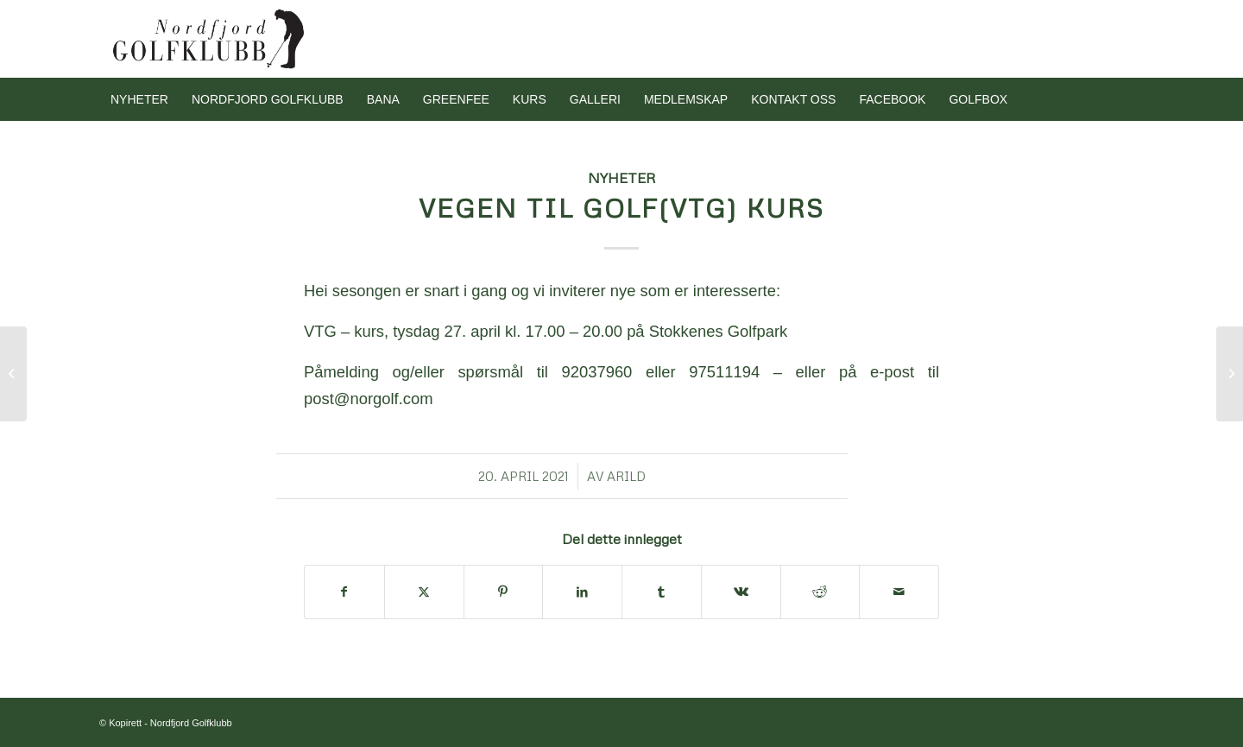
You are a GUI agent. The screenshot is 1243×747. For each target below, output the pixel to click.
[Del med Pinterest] (503, 592)
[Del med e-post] (899, 592)
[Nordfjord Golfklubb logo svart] (209, 39)
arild (626, 476)
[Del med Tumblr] (661, 592)
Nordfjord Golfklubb (191, 723)
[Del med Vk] (741, 592)
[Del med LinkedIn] (582, 592)
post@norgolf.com (368, 398)
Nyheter (622, 177)
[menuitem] (139, 99)
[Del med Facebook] (344, 592)
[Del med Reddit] (820, 592)
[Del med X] (424, 592)
